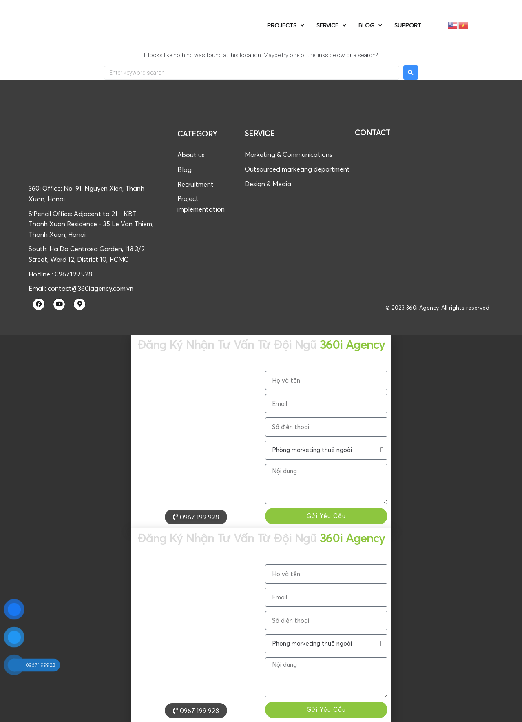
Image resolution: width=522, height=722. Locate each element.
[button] (512, 710)
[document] (261, 431)
